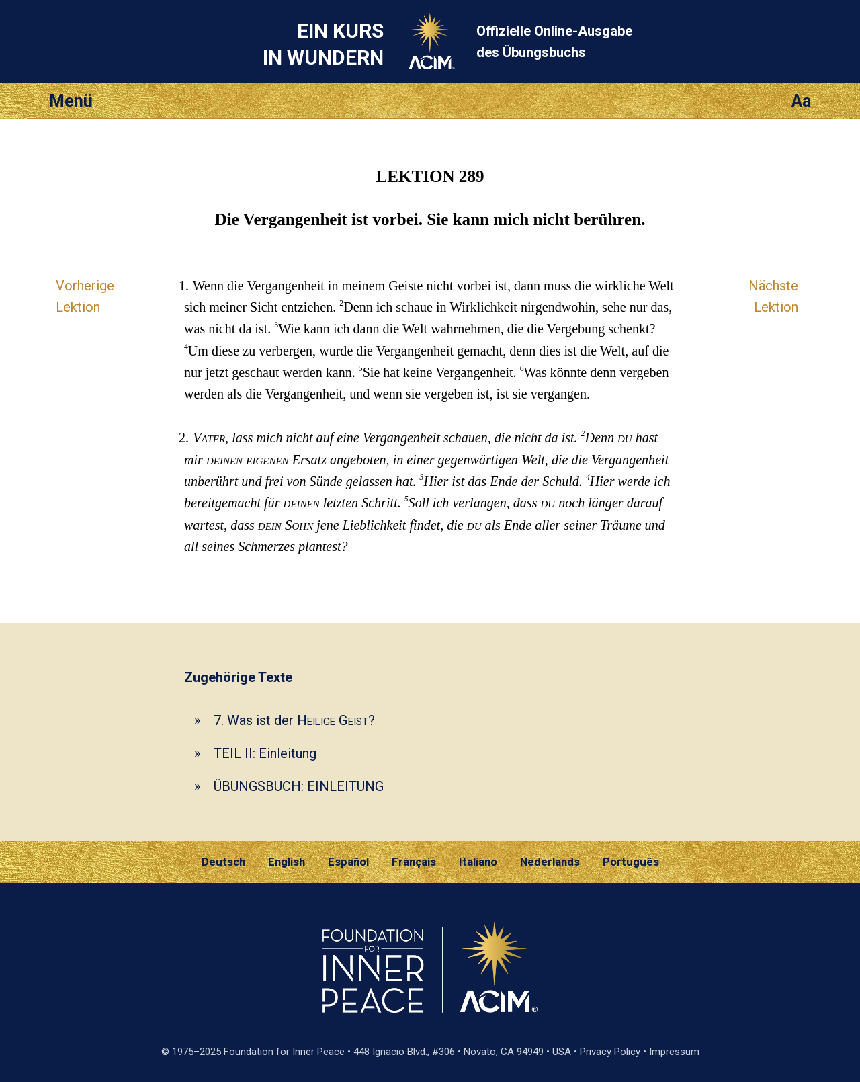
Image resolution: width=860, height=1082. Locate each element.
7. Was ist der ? (294, 720)
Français (414, 861)
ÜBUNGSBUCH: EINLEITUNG (299, 786)
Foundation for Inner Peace (284, 1052)
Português (631, 861)
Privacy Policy (610, 1052)
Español (348, 861)
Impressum (674, 1052)
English (286, 861)
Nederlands (550, 861)
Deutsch (223, 861)
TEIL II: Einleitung (265, 753)
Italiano (478, 861)
